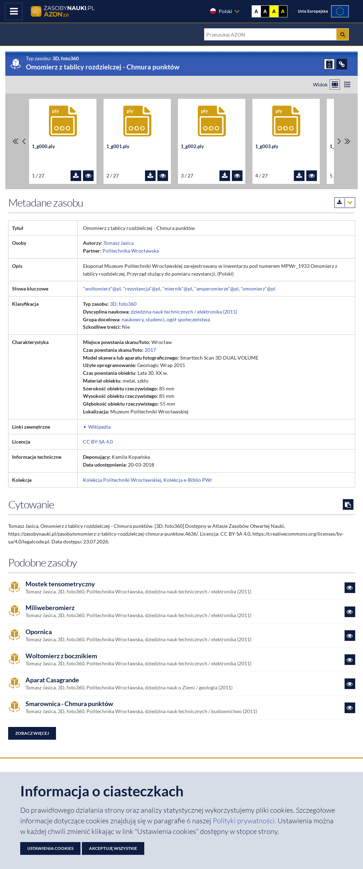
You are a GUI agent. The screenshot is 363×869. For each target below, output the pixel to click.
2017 (150, 350)
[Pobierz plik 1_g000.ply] (76, 175)
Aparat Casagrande (52, 680)
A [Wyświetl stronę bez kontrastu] (256, 11)
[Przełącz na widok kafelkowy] (335, 84)
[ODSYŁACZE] (341, 64)
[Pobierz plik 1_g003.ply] (299, 175)
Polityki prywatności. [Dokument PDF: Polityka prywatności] (245, 820)
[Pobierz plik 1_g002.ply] (224, 175)
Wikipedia (99, 427)
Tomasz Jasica (119, 243)
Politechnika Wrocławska (130, 251)
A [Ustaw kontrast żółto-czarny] (274, 11)
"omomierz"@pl (258, 289)
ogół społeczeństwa (188, 319)
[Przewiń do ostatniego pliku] (348, 141)
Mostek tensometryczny (60, 584)
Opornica (39, 632)
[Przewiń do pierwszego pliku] (15, 141)
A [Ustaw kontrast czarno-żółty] (283, 11)
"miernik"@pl (177, 289)
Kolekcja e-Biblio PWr (187, 480)
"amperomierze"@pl (216, 289)
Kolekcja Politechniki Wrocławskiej (122, 480)
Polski (221, 11)
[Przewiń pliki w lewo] (24, 141)
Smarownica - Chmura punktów (69, 703)
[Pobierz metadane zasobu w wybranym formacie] (344, 202)
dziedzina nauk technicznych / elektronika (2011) (184, 312)
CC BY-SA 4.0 (98, 442)
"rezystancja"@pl (141, 289)
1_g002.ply (192, 146)
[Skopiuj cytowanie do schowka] (348, 504)
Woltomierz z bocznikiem (61, 656)
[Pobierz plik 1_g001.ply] (150, 175)
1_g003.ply (266, 146)
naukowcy (133, 319)
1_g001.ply (117, 146)
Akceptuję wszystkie (113, 848)
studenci (155, 319)
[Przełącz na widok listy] (347, 84)
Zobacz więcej (32, 733)
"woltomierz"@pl (102, 289)
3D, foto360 (123, 304)
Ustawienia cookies (50, 848)
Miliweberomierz (50, 607)
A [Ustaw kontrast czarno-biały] (265, 11)
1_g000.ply (43, 146)
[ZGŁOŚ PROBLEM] (329, 64)
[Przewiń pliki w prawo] (339, 141)
